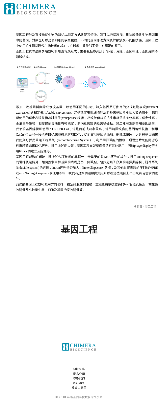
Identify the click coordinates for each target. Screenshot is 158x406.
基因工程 (150, 206)
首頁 (139, 206)
